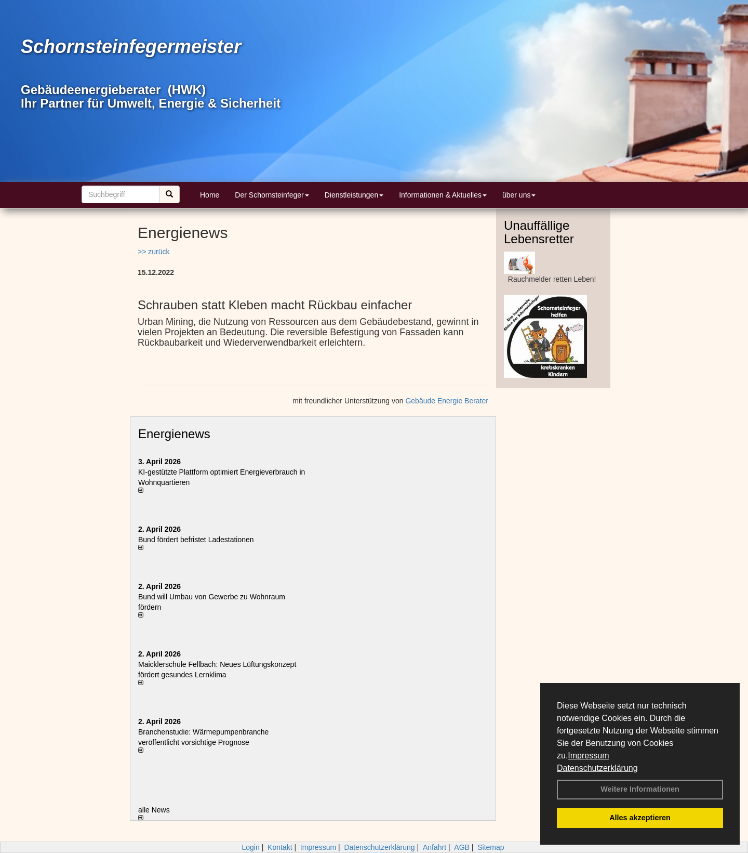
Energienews (174, 434)
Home (209, 195)
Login (250, 847)
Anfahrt (434, 847)
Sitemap (490, 847)
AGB (462, 847)
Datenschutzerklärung (597, 768)
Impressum (588, 755)
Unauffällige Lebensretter (539, 232)
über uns (519, 195)
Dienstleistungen (354, 195)
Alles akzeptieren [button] (640, 817)
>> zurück (153, 251)
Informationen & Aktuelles (443, 195)
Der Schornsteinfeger (272, 195)
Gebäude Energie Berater (446, 401)
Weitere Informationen (639, 789)
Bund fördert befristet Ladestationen (196, 539)
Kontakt (280, 847)
